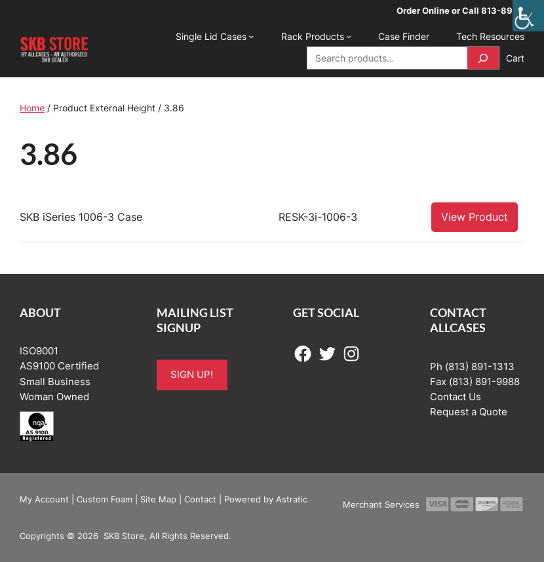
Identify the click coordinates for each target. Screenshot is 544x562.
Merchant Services (381, 504)
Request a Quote (468, 412)
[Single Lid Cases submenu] (251, 36)
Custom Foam (104, 499)
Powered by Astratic (265, 499)
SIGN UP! (191, 375)
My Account (44, 499)
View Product (474, 216)
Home (32, 107)
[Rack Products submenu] (348, 36)
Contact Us (455, 397)
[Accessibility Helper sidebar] (528, 15)
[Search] (483, 58)
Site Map (158, 499)
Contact (200, 499)
